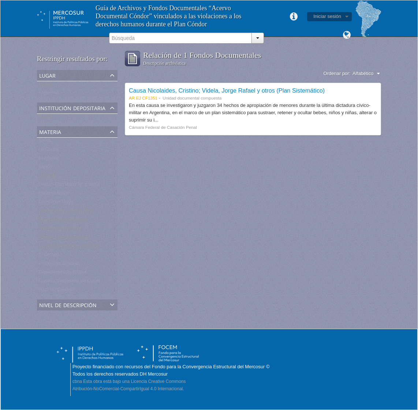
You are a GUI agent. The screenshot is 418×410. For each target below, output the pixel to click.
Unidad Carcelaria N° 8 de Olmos (73, 186)
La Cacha (48, 150)
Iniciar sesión (327, 16)
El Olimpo (48, 256)
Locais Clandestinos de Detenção (73, 247)
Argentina (48, 94)
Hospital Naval (53, 194)
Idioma (346, 35)
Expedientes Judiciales (62, 273)
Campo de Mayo (55, 203)
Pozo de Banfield (56, 291)
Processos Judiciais (59, 265)
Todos (44, 85)
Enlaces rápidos (293, 17)
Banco (45, 168)
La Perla (47, 177)
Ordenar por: (337, 73)
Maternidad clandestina (62, 221)
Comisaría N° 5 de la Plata (66, 212)
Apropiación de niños (60, 229)
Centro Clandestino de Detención (73, 282)
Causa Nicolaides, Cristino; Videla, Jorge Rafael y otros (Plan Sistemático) (227, 90)
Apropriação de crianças (64, 238)
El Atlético (48, 159)
